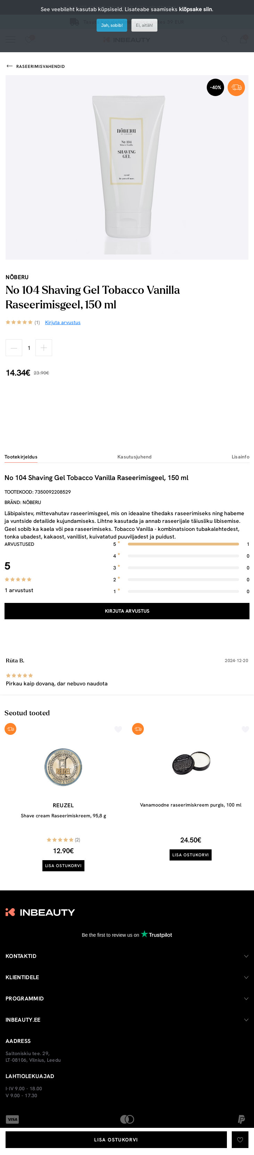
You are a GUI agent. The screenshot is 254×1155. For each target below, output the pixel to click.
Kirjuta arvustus (127, 611)
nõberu (17, 277)
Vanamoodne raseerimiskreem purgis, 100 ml (190, 805)
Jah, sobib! (112, 25)
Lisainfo (240, 457)
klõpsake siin (195, 9)
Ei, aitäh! (144, 25)
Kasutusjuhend (134, 457)
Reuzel (63, 805)
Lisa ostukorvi (116, 1140)
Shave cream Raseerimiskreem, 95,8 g (63, 815)
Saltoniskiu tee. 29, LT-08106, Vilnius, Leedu (33, 1056)
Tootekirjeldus (21, 457)
